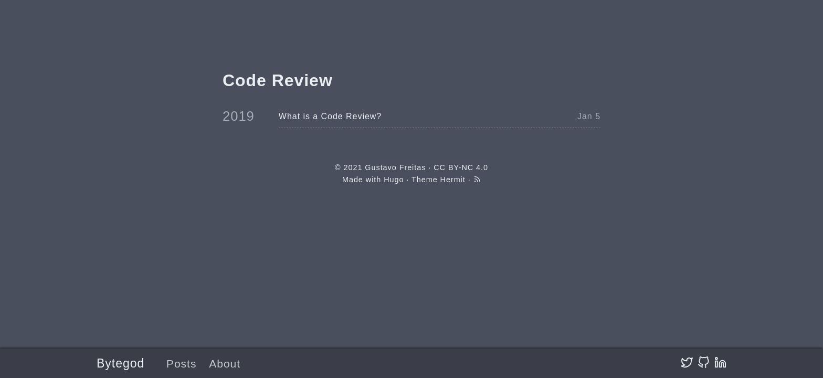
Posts (181, 364)
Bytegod (120, 363)
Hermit (453, 179)
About (224, 364)
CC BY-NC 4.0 (461, 167)
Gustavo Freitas (395, 167)
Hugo (394, 179)
